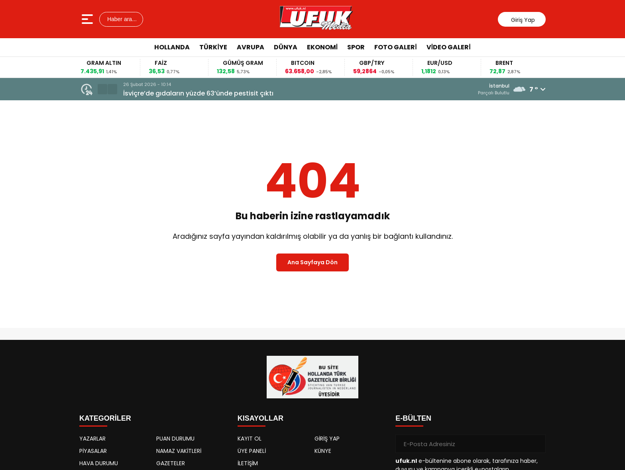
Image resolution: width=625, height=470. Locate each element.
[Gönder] (536, 444)
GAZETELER (170, 463)
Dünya (285, 47)
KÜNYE (322, 451)
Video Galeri (448, 47)
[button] (102, 89)
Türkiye (213, 47)
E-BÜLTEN (413, 418)
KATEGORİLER (105, 418)
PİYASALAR (93, 451)
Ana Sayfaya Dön (312, 262)
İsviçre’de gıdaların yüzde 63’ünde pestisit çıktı (198, 93)
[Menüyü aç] (88, 19)
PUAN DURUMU (175, 439)
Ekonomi (322, 47)
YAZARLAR (92, 439)
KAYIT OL (249, 439)
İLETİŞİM (248, 463)
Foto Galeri (395, 47)
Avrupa (250, 47)
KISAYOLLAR (260, 418)
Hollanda (172, 47)
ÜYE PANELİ (252, 451)
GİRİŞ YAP (327, 439)
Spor (356, 47)
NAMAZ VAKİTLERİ (178, 451)
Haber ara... (121, 19)
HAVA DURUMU (98, 463)
